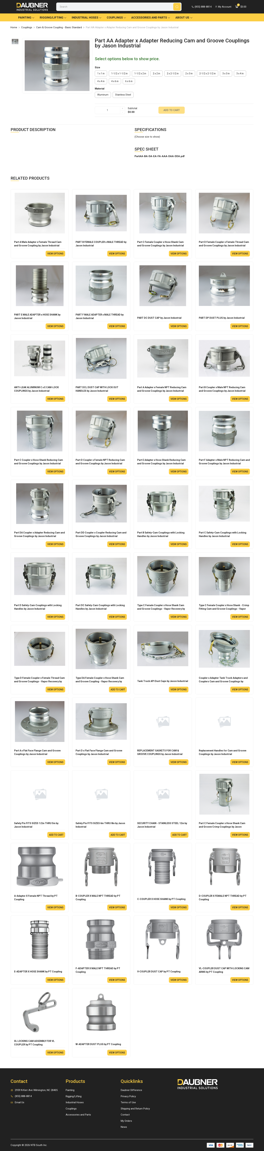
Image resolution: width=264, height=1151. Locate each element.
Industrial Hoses (87, 17)
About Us (184, 17)
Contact (125, 1114)
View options (55, 253)
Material (99, 88)
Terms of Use (128, 1102)
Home (13, 27)
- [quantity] (122, 112)
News (124, 1126)
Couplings (116, 17)
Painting (26, 17)
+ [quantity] (122, 108)
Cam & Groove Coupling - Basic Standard (59, 27)
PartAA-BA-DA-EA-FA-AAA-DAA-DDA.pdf (160, 156)
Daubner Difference (131, 1090)
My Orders (126, 1120)
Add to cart (171, 110)
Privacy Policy (128, 1096)
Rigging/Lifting (53, 17)
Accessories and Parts (150, 17)
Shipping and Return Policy (135, 1108)
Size (97, 67)
